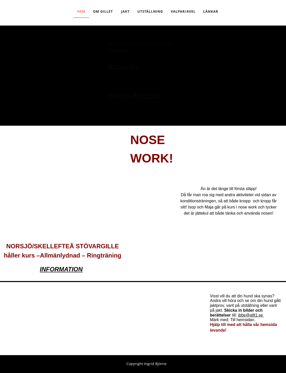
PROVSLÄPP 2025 (133, 95)
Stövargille (118, 50)
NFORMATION (62, 269)
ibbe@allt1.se (251, 315)
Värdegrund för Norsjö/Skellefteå (141, 43)
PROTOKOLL (123, 66)
